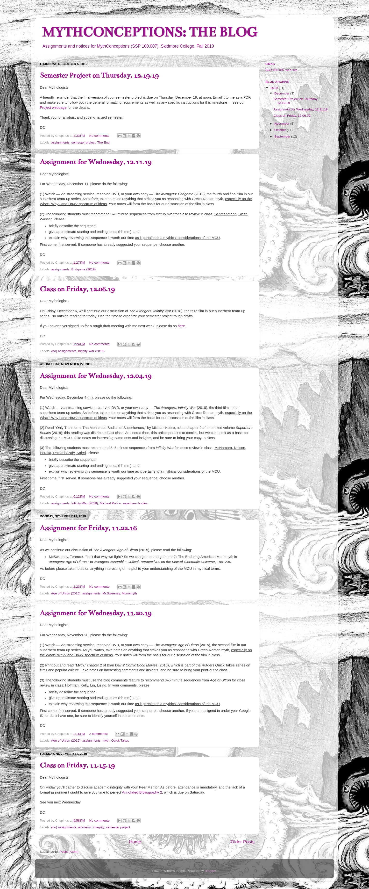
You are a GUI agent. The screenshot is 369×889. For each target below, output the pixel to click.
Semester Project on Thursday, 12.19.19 (99, 75)
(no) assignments (63, 351)
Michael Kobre (110, 503)
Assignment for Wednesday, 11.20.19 (95, 613)
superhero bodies (135, 503)
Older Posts (243, 841)
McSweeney (111, 593)
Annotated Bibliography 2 (142, 792)
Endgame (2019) (83, 269)
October (280, 130)
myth (105, 740)
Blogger (210, 871)
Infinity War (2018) (91, 351)
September (282, 136)
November (282, 123)
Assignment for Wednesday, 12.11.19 (95, 162)
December (282, 93)
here (181, 326)
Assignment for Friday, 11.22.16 (88, 528)
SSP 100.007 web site (281, 70)
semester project (83, 142)
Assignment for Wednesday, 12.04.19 (95, 376)
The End (103, 142)
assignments (60, 142)
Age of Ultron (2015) (66, 593)
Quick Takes (120, 740)
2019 (274, 88)
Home (135, 841)
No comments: (100, 135)
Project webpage (53, 107)
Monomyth (129, 593)
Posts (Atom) (69, 851)
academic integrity (91, 827)
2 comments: (99, 734)
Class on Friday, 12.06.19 (77, 289)
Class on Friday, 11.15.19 (77, 765)
